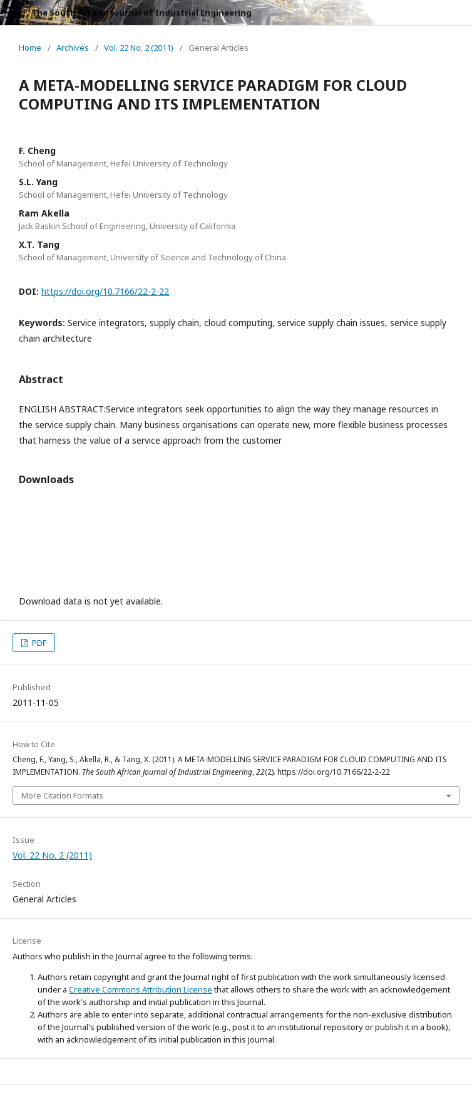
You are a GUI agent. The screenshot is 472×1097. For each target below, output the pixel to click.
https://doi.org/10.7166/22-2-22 (105, 291)
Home (30, 47)
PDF (38, 642)
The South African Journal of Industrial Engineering (141, 12)
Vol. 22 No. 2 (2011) (138, 47)
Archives (72, 47)
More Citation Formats (62, 795)
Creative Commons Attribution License (140, 989)
